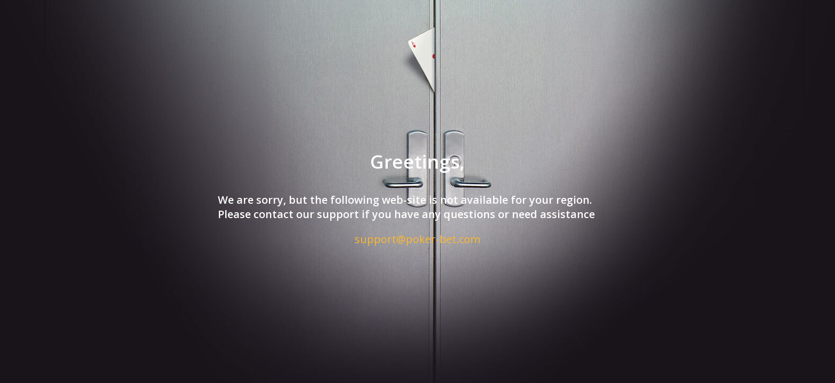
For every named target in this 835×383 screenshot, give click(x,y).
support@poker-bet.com (417, 239)
